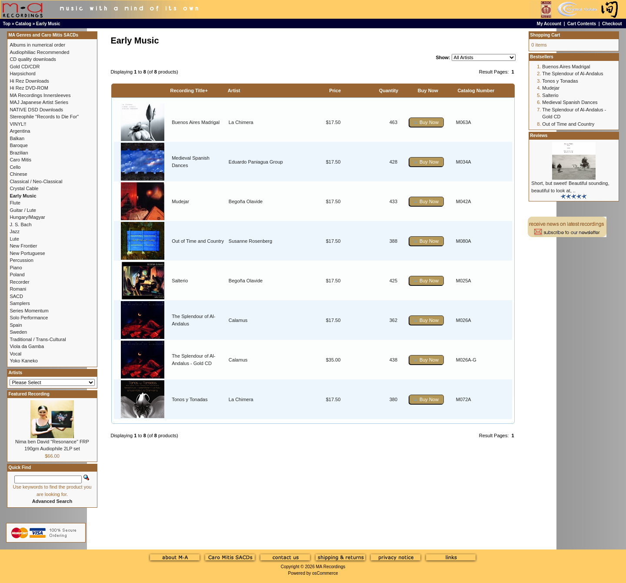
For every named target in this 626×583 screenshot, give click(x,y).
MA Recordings (330, 566)
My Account (549, 23)
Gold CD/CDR (25, 66)
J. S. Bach (20, 224)
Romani (18, 289)
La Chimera (241, 122)
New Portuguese (27, 253)
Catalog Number (475, 90)
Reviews (538, 135)
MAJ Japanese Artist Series (39, 102)
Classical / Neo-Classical (36, 181)
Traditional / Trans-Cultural (38, 339)
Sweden (18, 332)
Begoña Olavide (246, 201)
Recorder (19, 282)
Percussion (21, 260)
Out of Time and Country (198, 241)
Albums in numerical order (37, 44)
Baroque (19, 145)
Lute (14, 238)
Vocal (15, 353)
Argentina (20, 131)
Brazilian (19, 152)
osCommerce (325, 573)
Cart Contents (581, 23)
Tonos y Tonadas (189, 399)
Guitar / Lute (23, 210)
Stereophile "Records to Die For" (44, 116)
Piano (16, 267)
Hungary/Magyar (27, 217)
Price (335, 90)
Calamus (238, 320)
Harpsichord (22, 73)
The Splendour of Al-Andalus (572, 73)
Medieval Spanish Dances (569, 102)
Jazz (15, 231)
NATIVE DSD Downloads (36, 109)
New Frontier (23, 245)
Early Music (48, 23)
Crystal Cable (24, 188)
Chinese (18, 174)
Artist (234, 90)
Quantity (389, 90)
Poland (17, 274)
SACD (16, 296)
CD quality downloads (33, 59)
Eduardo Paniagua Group (256, 161)
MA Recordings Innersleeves (40, 95)
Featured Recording (28, 394)
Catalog (23, 23)
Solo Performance (29, 317)
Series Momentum (29, 310)
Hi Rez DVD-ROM (29, 87)
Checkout (612, 23)
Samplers (20, 303)
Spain (16, 325)
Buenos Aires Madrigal (196, 122)
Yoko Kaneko (23, 360)
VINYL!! (18, 124)
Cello (15, 167)
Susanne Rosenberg (250, 241)
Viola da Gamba (27, 346)
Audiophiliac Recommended (39, 52)
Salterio (180, 280)
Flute (15, 202)
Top (7, 23)
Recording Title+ (189, 90)
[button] (426, 122)
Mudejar (180, 201)
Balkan (17, 138)
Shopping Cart (545, 35)
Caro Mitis (20, 159)
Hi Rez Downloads (29, 81)
